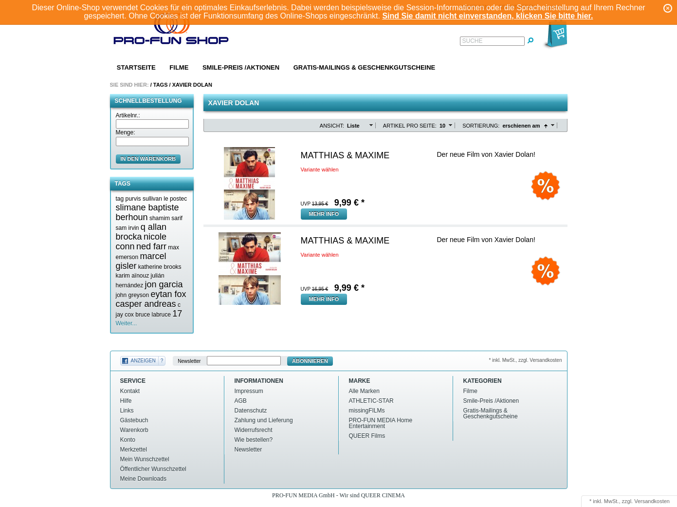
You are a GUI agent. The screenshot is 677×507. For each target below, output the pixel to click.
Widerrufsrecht (254, 430)
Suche (472, 41)
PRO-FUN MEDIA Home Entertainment (381, 423)
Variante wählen (320, 169)
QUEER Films (367, 435)
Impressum (249, 391)
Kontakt (130, 391)
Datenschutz (251, 410)
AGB (241, 400)
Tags (160, 85)
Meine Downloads (143, 478)
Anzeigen (143, 360)
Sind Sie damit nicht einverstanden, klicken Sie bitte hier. (487, 16)
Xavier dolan (192, 85)
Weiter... (126, 323)
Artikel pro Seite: (410, 126)
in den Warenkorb (148, 159)
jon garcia (164, 284)
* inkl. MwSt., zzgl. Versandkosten (525, 360)
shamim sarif (166, 218)
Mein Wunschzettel (144, 459)
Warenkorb (134, 430)
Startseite (136, 67)
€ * (349, 202)
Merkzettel (133, 449)
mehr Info (324, 214)
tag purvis (128, 198)
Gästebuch (134, 420)
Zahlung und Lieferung (264, 420)
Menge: (125, 132)
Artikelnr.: (128, 115)
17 (177, 314)
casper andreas (146, 304)
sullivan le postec (165, 198)
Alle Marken (364, 391)
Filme (178, 67)
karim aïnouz (132, 275)
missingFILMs (367, 410)
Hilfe (126, 400)
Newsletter (189, 361)
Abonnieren (310, 361)
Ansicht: (332, 126)
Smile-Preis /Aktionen (240, 67)
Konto (127, 439)
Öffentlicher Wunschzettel (153, 469)
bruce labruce (153, 314)
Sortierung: (480, 126)
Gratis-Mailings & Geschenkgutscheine (364, 67)
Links (127, 410)
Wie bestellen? (254, 439)
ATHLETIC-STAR (371, 400)
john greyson (132, 295)
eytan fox (168, 294)
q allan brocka (141, 232)
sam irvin (127, 228)
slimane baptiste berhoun (147, 212)
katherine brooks (160, 266)
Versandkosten (652, 501)
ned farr (151, 246)
